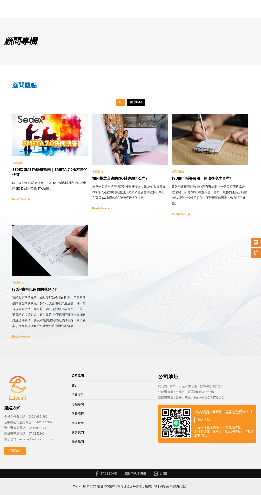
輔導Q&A (136, 102)
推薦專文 (98, 171)
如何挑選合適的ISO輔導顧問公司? (120, 178)
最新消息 (18, 163)
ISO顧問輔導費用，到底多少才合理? (201, 178)
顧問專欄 (120, 9)
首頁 (72, 9)
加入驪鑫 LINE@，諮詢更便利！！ (223, 411)
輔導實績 (168, 9)
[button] (15, 451)
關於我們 (191, 9)
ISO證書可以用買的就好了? (34, 289)
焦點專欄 (78, 404)
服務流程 (145, 9)
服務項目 (93, 9)
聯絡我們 (214, 9)
